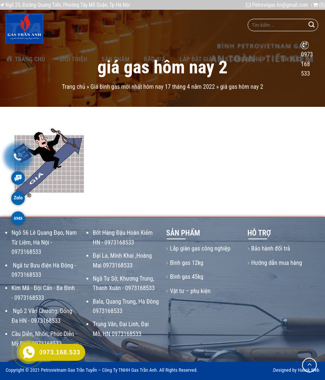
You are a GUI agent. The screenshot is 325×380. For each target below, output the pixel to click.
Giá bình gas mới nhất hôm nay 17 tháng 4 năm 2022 (153, 86)
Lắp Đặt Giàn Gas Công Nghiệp (223, 59)
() (319, 5)
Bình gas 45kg (186, 276)
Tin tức (290, 59)
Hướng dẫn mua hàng (276, 262)
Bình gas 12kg (186, 262)
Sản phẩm (115, 59)
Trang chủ (25, 58)
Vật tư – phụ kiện (190, 291)
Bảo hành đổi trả (270, 248)
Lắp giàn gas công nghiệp (200, 248)
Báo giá (154, 59)
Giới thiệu (73, 59)
